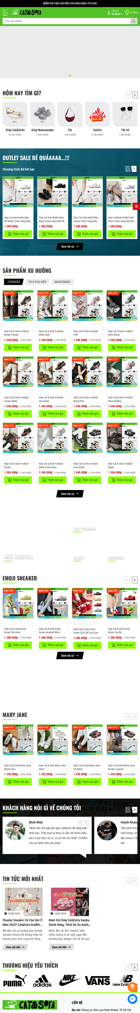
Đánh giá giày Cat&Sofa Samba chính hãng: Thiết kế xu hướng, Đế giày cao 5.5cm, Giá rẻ (70, 923)
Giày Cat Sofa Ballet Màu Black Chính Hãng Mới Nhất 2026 (53, 221)
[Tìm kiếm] (133, 21)
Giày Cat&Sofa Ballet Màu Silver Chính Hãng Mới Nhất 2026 (122, 221)
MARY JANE (15, 715)
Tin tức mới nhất (23, 879)
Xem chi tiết (15, 948)
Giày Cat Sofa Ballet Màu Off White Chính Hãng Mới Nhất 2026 (17, 221)
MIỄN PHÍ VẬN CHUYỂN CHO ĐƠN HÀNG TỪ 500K (70, 3)
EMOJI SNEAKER (20, 578)
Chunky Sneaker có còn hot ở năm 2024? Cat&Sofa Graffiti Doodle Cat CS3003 (22, 923)
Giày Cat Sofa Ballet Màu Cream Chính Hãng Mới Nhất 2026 (85, 221)
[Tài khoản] (114, 13)
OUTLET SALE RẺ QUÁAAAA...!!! (36, 158)
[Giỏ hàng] (130, 12)
